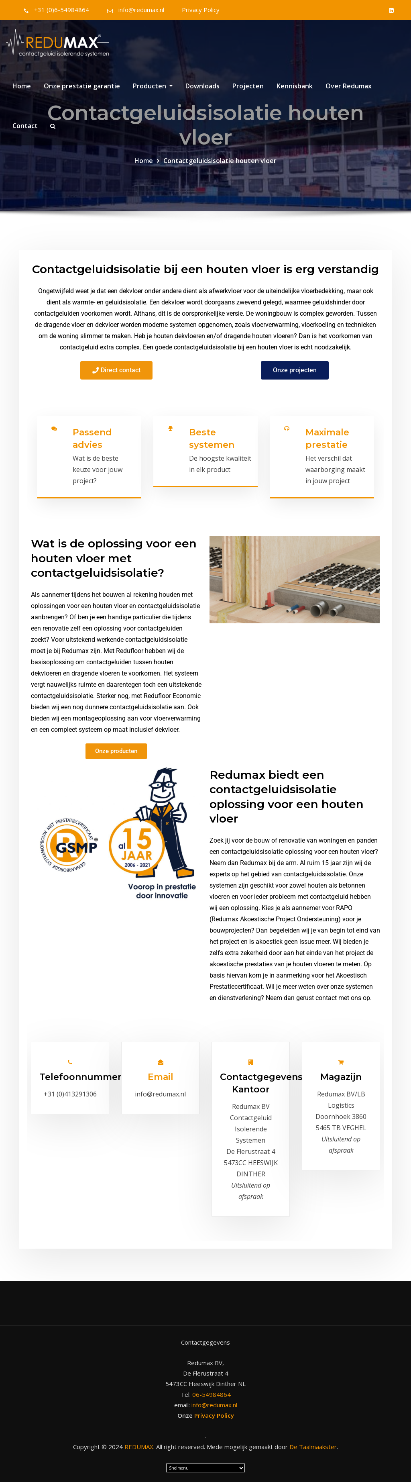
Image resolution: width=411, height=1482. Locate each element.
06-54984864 (211, 1392)
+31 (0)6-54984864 (61, 10)
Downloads (202, 90)
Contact (25, 129)
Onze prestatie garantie (82, 90)
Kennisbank (295, 90)
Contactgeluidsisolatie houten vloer (220, 160)
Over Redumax (349, 90)
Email (160, 1075)
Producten (153, 90)
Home (21, 90)
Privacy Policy (201, 10)
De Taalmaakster (313, 1445)
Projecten (248, 90)
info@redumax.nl (141, 10)
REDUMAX (138, 1445)
